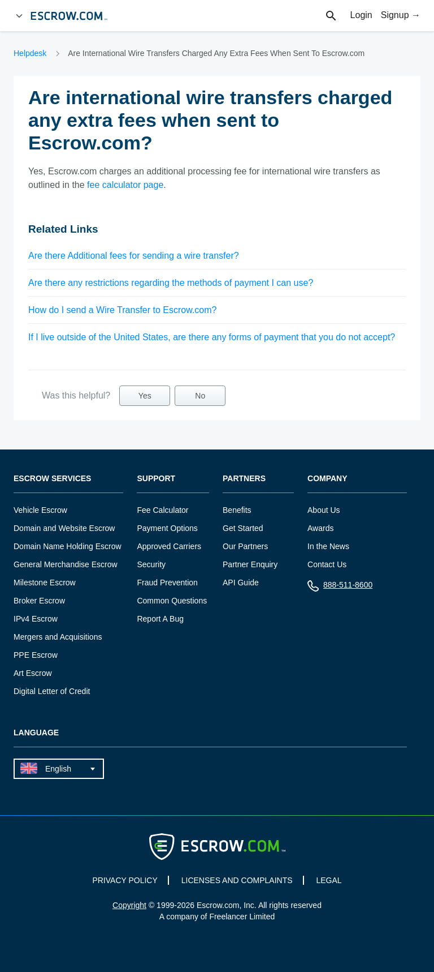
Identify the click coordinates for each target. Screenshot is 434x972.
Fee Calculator (162, 510)
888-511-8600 (339, 587)
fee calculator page (125, 185)
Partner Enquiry (250, 564)
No (200, 395)
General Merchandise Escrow (66, 564)
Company (327, 478)
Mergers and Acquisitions (58, 636)
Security (151, 564)
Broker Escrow (39, 600)
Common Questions (172, 600)
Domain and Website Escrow (64, 528)
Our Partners (245, 546)
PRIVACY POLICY (124, 880)
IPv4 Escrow (36, 618)
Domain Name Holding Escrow (67, 546)
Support (156, 478)
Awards (320, 528)
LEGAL (328, 880)
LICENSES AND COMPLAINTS (237, 880)
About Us (323, 510)
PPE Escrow (36, 655)
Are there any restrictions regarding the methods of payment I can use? (170, 283)
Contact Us (326, 564)
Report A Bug (160, 618)
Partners (244, 478)
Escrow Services (52, 478)
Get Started (243, 528)
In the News (328, 546)
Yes (144, 395)
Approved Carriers (169, 546)
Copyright (129, 905)
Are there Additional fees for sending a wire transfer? (133, 255)
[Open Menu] (19, 16)
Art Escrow (33, 673)
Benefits (237, 510)
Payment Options (167, 528)
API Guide (241, 582)
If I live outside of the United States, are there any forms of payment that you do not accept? (211, 337)
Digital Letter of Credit (52, 691)
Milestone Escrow (45, 582)
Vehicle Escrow (40, 510)
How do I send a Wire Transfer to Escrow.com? (122, 310)
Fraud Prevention (167, 582)
